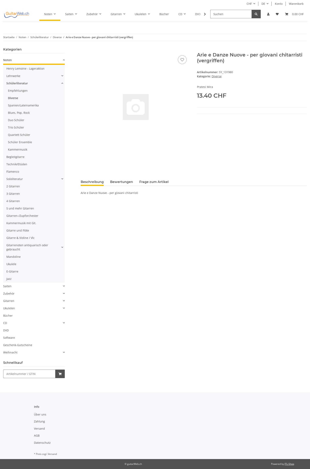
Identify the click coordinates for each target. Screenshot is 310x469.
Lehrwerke (13, 76)
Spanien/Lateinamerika (23, 105)
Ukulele (11, 264)
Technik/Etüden (16, 164)
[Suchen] (231, 14)
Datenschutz (42, 443)
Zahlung (39, 421)
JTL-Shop (289, 464)
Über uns (40, 414)
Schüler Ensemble (20, 142)
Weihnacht (10, 352)
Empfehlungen (18, 90)
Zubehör (9, 293)
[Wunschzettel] (277, 14)
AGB (37, 435)
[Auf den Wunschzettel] (182, 59)
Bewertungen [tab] (121, 182)
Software (9, 338)
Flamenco (12, 171)
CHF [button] (249, 4)
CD (5, 323)
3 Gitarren (13, 194)
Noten (7, 60)
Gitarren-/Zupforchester (22, 216)
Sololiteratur (14, 179)
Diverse (217, 76)
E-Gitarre (12, 271)
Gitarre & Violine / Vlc (20, 238)
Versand (39, 428)
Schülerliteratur (17, 83)
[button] (268, 14)
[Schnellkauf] (29, 374)
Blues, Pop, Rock (19, 113)
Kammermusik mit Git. (21, 223)
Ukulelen (9, 308)
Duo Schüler (16, 120)
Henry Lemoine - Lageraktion (25, 68)
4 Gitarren (13, 201)
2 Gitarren (13, 186)
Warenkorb (296, 4)
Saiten (7, 286)
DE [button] (263, 4)
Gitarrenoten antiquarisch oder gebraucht (27, 247)
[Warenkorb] (294, 14)
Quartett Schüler (19, 135)
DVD (6, 330)
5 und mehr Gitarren (20, 208)
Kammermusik (17, 149)
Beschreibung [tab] (92, 182)
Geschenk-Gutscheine (17, 345)
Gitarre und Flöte (17, 230)
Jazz (9, 279)
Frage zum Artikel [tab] (154, 182)
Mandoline (13, 257)
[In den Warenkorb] (84, 50)
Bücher (8, 315)
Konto (279, 4)
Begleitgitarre (15, 157)
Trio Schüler (16, 127)
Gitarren (8, 301)
